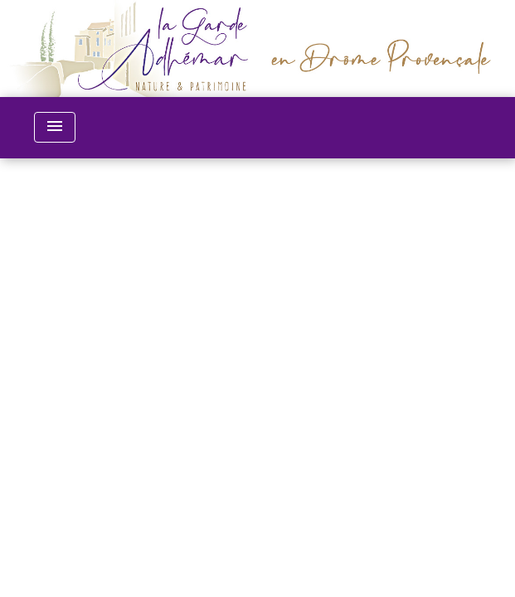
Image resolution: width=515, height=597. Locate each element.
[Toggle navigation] (54, 127)
